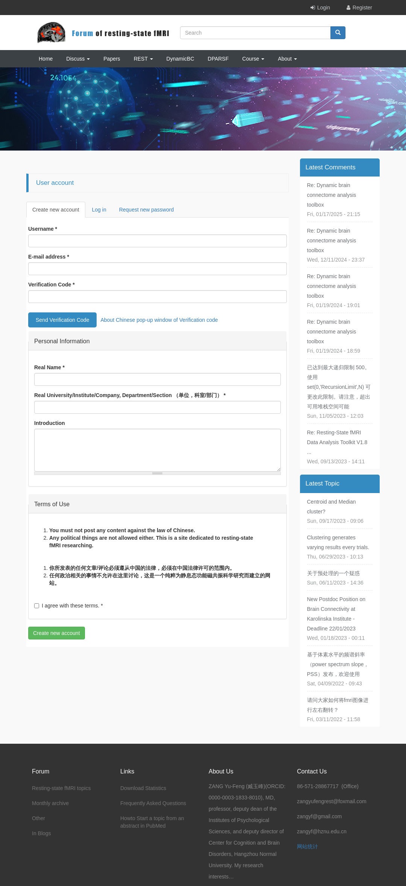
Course (253, 59)
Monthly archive (50, 803)
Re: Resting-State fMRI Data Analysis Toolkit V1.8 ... (337, 442)
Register (362, 8)
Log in (99, 210)
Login (323, 8)
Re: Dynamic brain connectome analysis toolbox (331, 195)
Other (38, 818)
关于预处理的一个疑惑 (333, 573)
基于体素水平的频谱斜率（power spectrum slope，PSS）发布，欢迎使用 (338, 664)
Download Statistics (143, 788)
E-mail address (48, 257)
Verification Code (51, 285)
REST (143, 59)
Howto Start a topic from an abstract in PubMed (152, 822)
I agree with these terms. (68, 606)
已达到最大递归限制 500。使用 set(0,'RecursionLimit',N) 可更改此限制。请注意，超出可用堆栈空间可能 (339, 387)
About (287, 59)
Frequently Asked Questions (153, 803)
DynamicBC (180, 59)
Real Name (49, 367)
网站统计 (307, 846)
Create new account (58, 212)
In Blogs (41, 833)
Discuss (78, 59)
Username (42, 229)
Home (46, 59)
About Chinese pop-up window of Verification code (159, 320)
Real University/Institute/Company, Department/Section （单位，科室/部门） (130, 395)
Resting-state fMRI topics (61, 788)
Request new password (146, 210)
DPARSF (218, 59)
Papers (111, 59)
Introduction (49, 423)
